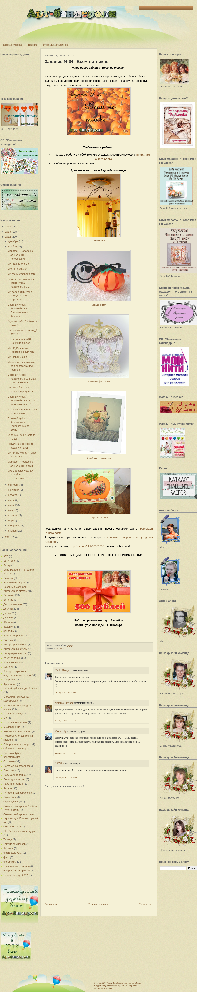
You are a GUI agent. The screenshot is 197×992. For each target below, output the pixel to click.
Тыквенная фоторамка (98, 381)
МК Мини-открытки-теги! (21, 273)
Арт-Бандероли (115, 983)
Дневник (8, 617)
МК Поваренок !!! (17, 356)
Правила (32, 44)
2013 (8, 231)
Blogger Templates (102, 985)
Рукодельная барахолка (55, 44)
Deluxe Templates (129, 985)
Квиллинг (8, 666)
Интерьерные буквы (15, 644)
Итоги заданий (12, 657)
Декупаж (8, 608)
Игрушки (8, 640)
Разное (7, 788)
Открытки (9, 761)
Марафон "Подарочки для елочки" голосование (20, 254)
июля (11, 500)
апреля (12, 515)
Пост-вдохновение (14, 779)
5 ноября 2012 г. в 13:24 (65, 692)
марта (11, 520)
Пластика (9, 770)
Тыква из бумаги (98, 305)
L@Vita (59, 763)
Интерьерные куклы (15, 653)
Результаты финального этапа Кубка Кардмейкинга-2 (21, 283)
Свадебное (10, 797)
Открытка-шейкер (99, 517)
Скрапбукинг (10, 801)
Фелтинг (8, 848)
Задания (8, 626)
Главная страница (12, 44)
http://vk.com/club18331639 (87, 546)
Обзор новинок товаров (17, 744)
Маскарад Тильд (13, 713)
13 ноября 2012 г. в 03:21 (66, 777)
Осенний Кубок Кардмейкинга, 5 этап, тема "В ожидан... (22, 378)
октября (13, 484)
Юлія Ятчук (62, 670)
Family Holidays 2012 (15, 875)
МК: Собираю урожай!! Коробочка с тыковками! (20, 474)
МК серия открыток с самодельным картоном (19, 295)
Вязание (8, 599)
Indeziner (107, 988)
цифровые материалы (16, 870)
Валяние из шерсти (14, 582)
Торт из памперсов (14, 843)
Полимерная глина (14, 774)
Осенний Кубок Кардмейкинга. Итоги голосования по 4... (21, 400)
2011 (8, 537)
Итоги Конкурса (12, 662)
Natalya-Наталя (64, 702)
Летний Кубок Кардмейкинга (20, 688)
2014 (8, 226)
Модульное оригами (15, 722)
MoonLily (61, 731)
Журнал (8, 622)
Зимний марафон (13, 635)
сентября (13, 489)
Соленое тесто (12, 826)
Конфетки (9, 679)
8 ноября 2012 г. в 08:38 (65, 753)
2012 (8, 236)
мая (10, 510)
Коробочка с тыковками (99, 458)
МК (5, 717)
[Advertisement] (59, 887)
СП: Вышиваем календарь (19, 831)
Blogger (138, 983)
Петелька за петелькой (17, 765)
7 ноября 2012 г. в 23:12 (65, 721)
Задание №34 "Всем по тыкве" (78, 61)
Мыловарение (11, 726)
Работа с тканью (13, 783)
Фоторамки (9, 861)
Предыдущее (146, 904)
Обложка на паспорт (15, 748)
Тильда (7, 839)
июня (11, 505)
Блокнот (8, 578)
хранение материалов (16, 866)
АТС (5, 556)
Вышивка (8, 595)
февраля (13, 525)
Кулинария (9, 684)
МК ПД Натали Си (18, 263)
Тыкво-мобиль (98, 240)
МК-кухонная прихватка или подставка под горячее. (21, 366)
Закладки (8, 630)
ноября (12, 246)
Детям (7, 613)
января (12, 530)
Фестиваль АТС (12, 852)
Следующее (51, 904)
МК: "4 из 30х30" (17, 268)
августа (12, 494)
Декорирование (12, 604)
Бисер (7, 565)
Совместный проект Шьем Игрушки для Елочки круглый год (20, 818)
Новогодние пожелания (17, 731)
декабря (13, 241)
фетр (6, 857)
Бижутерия (9, 560)
